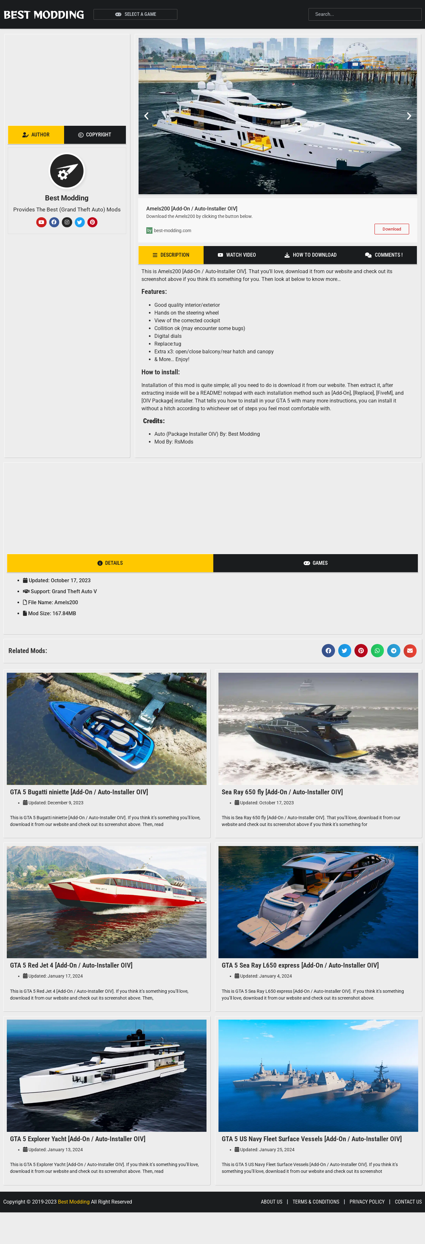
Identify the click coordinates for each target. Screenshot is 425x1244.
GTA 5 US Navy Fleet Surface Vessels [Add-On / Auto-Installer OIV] (312, 1160)
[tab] (36, 135)
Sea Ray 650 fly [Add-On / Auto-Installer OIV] (282, 792)
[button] (146, 116)
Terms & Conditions (316, 1233)
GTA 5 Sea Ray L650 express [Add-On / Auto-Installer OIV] (300, 976)
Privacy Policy (367, 1233)
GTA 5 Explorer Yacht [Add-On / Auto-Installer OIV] (77, 1160)
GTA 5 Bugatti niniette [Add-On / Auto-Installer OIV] (79, 792)
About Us (271, 1233)
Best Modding (43, 14)
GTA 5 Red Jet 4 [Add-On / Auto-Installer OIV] (71, 976)
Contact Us (408, 1233)
